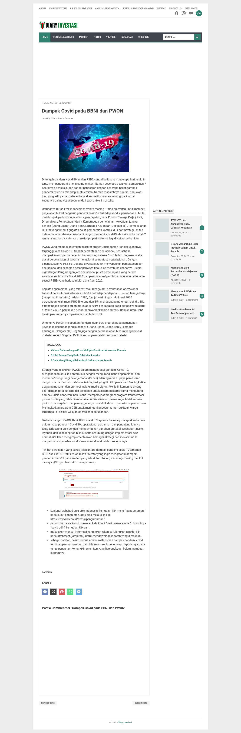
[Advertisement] (120, 69)
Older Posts (141, 703)
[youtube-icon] (190, 13)
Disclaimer (191, 8)
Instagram (127, 37)
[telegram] (79, 592)
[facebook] (45, 592)
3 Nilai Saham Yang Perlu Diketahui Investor (75, 355)
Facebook (143, 37)
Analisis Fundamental (107, 8)
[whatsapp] (70, 592)
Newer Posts (48, 703)
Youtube (110, 37)
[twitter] (53, 592)
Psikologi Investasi (81, 8)
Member (83, 37)
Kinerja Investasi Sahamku (138, 8)
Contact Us (175, 8)
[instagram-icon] (183, 13)
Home (45, 37)
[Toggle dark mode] (199, 13)
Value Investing (58, 8)
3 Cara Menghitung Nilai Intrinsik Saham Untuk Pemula (81, 360)
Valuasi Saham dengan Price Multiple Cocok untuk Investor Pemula (88, 350)
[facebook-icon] (176, 13)
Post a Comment (66, 118)
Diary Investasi (125, 722)
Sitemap (161, 8)
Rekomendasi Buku (63, 37)
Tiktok (97, 37)
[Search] (178, 37)
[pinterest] (62, 592)
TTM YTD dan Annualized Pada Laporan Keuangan (181, 224)
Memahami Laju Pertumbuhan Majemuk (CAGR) (184, 271)
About (42, 8)
